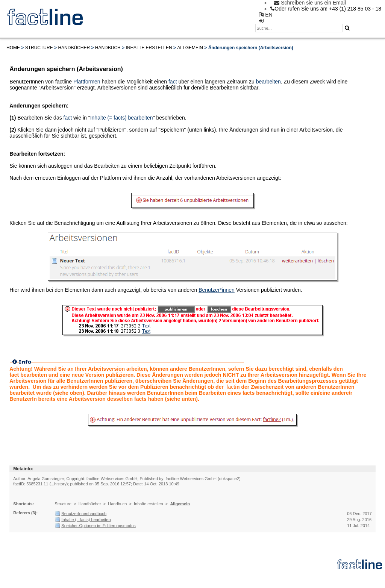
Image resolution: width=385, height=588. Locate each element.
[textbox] (299, 28)
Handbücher (74, 47)
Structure (39, 47)
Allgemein (190, 47)
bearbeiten (268, 82)
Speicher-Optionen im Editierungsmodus (98, 525)
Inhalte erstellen (149, 47)
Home (13, 47)
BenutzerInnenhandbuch (83, 513)
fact (172, 82)
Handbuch (108, 47)
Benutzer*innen (217, 290)
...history (59, 484)
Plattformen (86, 82)
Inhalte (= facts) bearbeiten (121, 118)
